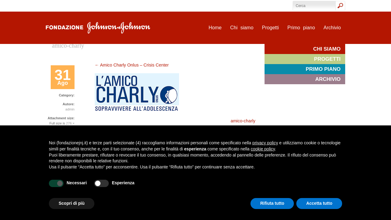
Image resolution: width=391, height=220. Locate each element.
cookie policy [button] (263, 148)
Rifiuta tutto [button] (272, 203)
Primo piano (301, 27)
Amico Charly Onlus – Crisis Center (132, 65)
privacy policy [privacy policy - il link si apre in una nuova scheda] (265, 142)
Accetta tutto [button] (319, 203)
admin (70, 109)
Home (215, 27)
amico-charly (243, 120)
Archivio (332, 27)
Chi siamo (241, 27)
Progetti (270, 27)
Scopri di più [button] (72, 203)
